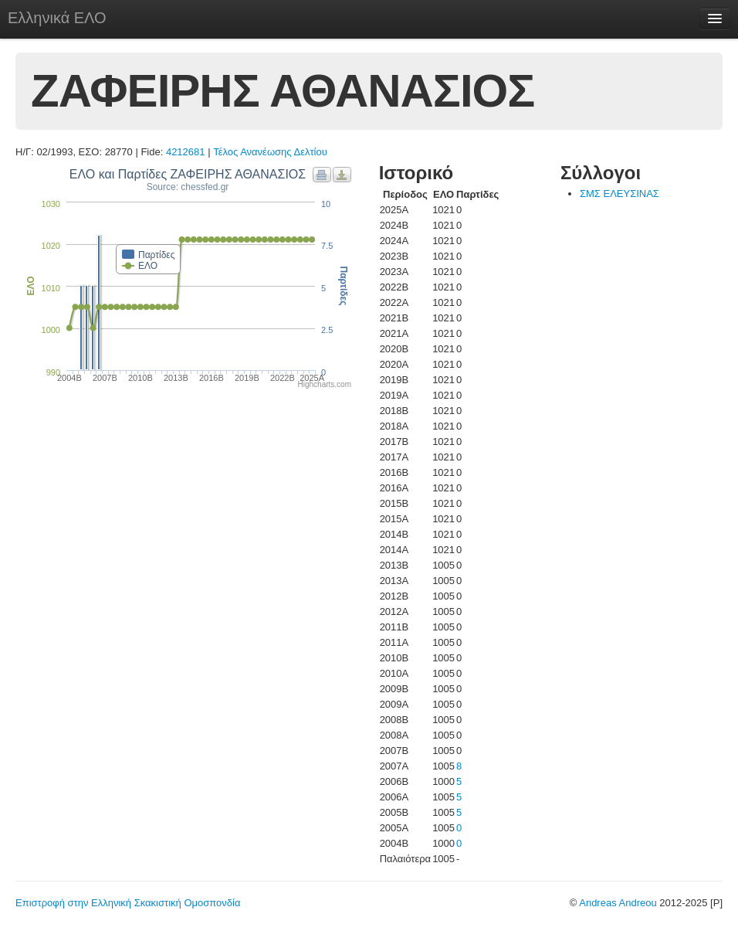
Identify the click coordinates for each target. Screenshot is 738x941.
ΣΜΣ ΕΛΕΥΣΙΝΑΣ (619, 193)
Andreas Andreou (617, 903)
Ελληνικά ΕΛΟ (57, 17)
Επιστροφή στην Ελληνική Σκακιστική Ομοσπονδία (127, 903)
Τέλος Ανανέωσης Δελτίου (270, 152)
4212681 (185, 152)
